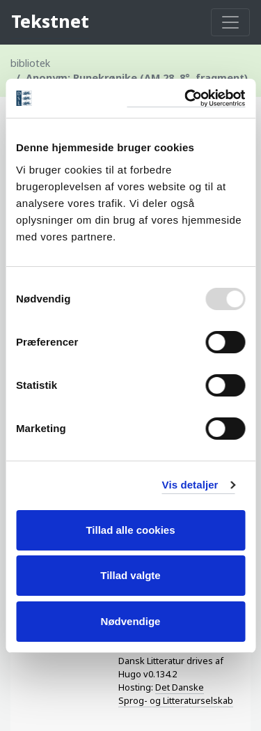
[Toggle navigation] (230, 22)
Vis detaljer (190, 485)
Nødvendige (131, 621)
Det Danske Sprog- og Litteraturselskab (175, 694)
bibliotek (30, 63)
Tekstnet (50, 21)
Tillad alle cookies (130, 530)
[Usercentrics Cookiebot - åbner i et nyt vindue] (186, 98)
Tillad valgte (130, 575)
